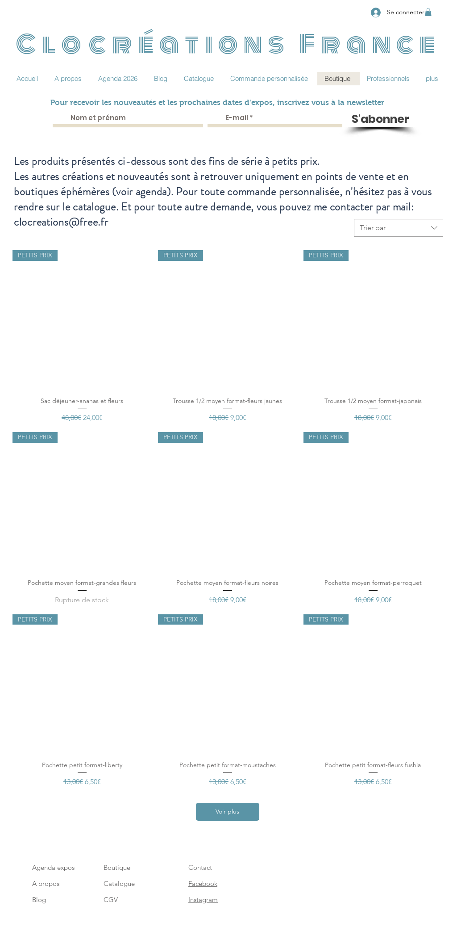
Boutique (117, 867)
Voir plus (227, 811)
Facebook (202, 883)
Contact (200, 867)
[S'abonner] (380, 119)
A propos (45, 883)
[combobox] (398, 228)
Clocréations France (228, 44)
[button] (428, 12)
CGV (111, 899)
